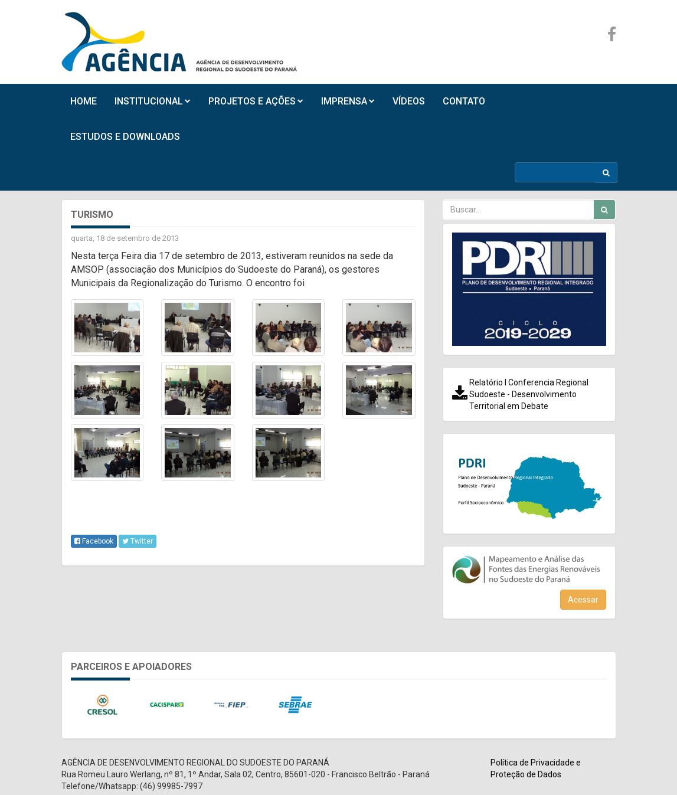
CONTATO (464, 101)
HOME (83, 101)
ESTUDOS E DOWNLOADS (125, 136)
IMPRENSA (348, 101)
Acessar (583, 599)
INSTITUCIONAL (153, 101)
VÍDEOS (409, 101)
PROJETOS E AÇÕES (255, 101)
